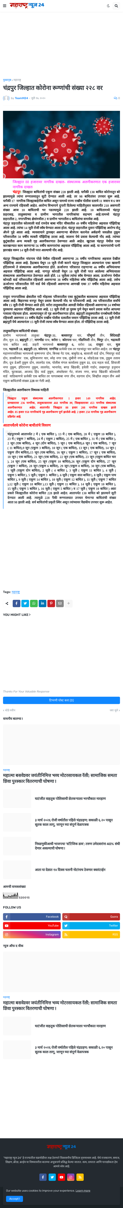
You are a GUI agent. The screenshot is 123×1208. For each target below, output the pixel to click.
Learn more (83, 1190)
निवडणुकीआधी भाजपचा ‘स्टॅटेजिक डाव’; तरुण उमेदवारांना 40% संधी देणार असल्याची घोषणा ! (77, 846)
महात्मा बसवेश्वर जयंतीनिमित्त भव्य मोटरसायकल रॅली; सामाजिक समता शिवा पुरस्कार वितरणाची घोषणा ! (60, 778)
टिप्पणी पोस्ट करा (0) (61, 700)
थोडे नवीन (10, 710)
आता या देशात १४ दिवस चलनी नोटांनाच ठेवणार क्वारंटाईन (70, 870)
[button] (4, 6)
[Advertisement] (61, 45)
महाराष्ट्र (17, 80)
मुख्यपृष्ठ (7, 80)
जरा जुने (114, 710)
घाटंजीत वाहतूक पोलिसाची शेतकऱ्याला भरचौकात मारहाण (70, 799)
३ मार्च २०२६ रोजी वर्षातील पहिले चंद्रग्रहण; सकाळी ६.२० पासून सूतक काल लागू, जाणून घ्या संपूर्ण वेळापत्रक (74, 822)
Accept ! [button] (14, 1199)
